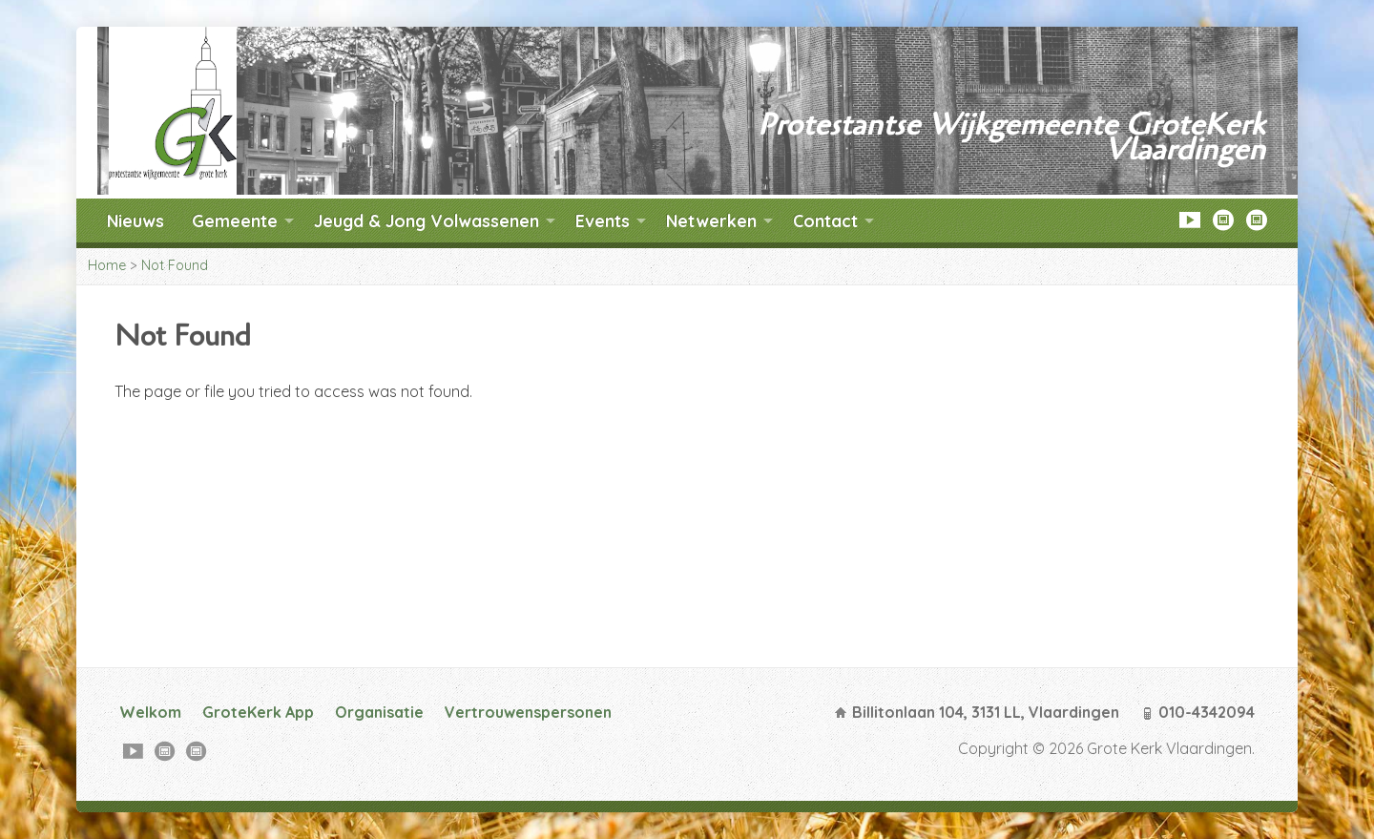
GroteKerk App (258, 712)
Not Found (174, 265)
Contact (825, 220)
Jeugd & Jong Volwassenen (426, 220)
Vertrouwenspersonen (528, 712)
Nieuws (135, 220)
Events (602, 220)
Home (107, 265)
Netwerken (711, 220)
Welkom (150, 712)
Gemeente (235, 220)
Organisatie (379, 712)
